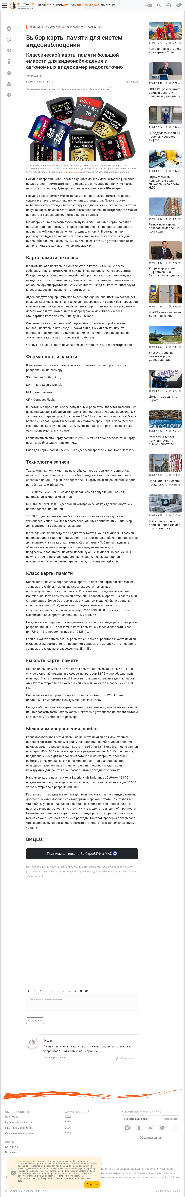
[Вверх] (9, 95)
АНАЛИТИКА (108, 5)
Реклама (11, 1152)
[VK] (9, 50)
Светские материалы (19, 1133)
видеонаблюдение (74, 90)
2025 (68, 1116)
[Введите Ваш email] (142, 1119)
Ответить (127, 1058)
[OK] (9, 62)
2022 (68, 1133)
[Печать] (9, 73)
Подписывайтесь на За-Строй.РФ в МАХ (82, 853)
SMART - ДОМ (54, 27)
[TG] (9, 28)
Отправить (35, 1020)
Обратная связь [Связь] (151, 1137)
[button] (4, 5)
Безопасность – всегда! (84, 27)
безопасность (99, 90)
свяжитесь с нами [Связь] (73, 172)
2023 (68, 1127)
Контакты (11, 1147)
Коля (48, 1041)
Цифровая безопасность (42, 90)
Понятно (92, 1184)
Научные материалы (18, 1127)
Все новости (13, 1116)
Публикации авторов (19, 1122)
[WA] (9, 39)
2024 (68, 1122)
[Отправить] (9, 84)
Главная (35, 27)
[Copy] (117, 1059)
